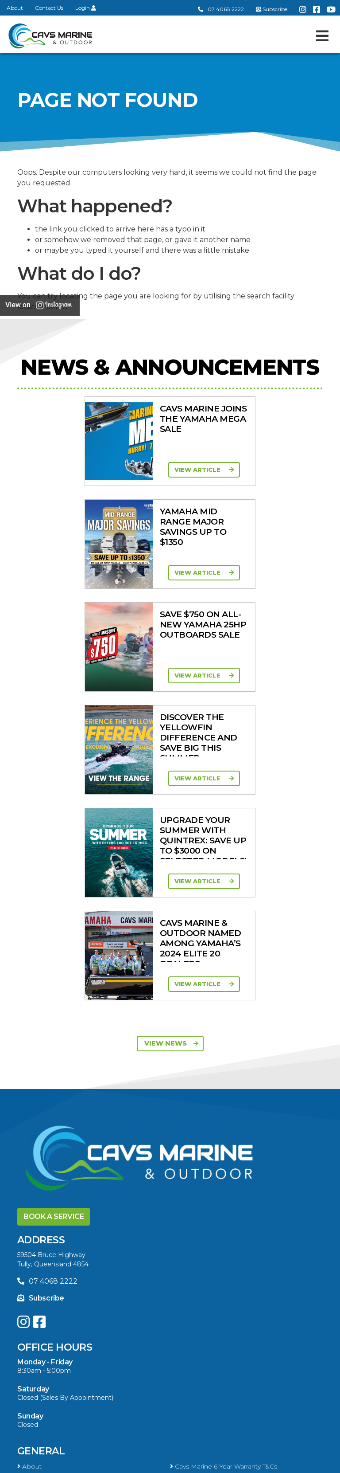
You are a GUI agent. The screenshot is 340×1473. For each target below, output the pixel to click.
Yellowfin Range (197, 1125)
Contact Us (49, 7)
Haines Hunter (42, 1136)
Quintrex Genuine (199, 1278)
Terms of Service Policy (109, 1463)
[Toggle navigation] (322, 36)
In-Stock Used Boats (204, 1148)
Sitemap (245, 1463)
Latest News (39, 1381)
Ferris (181, 1317)
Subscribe (40, 886)
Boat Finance (40, 1369)
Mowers (185, 1266)
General (41, 1040)
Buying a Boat (57, 1354)
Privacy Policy (188, 1463)
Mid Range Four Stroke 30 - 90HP (225, 1218)
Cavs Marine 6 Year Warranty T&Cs (223, 1055)
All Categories (41, 1266)
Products (45, 1252)
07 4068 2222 (221, 9)
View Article (86, 470)
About (15, 7)
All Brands (34, 1305)
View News (171, 632)
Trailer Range (39, 1289)
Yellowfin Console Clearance (63, 1160)
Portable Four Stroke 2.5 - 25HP (68, 1218)
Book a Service (53, 805)
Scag (180, 1328)
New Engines (193, 1289)
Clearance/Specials (48, 1278)
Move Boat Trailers (201, 1136)
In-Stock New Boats (51, 1148)
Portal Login (191, 1066)
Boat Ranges (53, 1088)
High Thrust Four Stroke (209, 1230)
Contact (31, 1066)
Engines (39, 1181)
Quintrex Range (44, 1125)
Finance (184, 1381)
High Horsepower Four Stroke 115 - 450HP (85, 1230)
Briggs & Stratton (46, 1317)
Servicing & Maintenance (210, 1369)
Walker (30, 1328)
